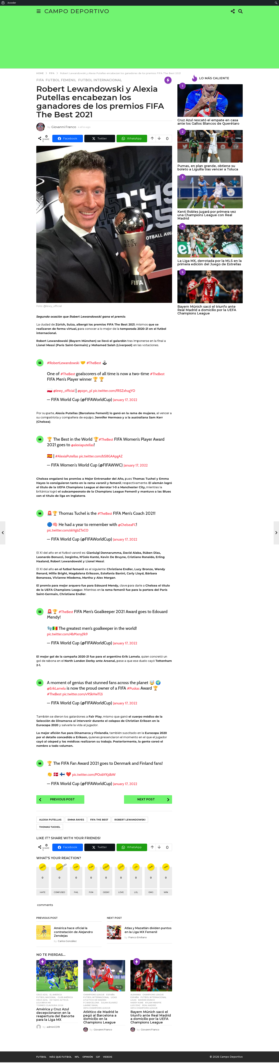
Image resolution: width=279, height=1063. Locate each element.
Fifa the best (99, 820)
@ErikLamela (58, 688)
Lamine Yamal (90, 1006)
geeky (106, 893)
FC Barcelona (91, 1003)
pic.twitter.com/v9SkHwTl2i (90, 693)
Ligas (114, 998)
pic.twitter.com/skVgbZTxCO (72, 530)
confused (59, 893)
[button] (38, 11)
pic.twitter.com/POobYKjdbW (99, 774)
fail (76, 893)
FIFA (40, 80)
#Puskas (139, 688)
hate (42, 893)
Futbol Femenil (61, 80)
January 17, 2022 (128, 399)
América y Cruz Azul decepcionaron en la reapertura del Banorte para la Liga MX (55, 1015)
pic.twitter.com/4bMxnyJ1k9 (72, 633)
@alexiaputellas (85, 444)
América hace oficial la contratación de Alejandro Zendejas (75, 932)
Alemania (135, 995)
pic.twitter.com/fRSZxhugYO (127, 390)
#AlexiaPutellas (69, 455)
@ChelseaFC (129, 524)
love (121, 893)
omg (150, 893)
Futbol (41, 1057)
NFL (77, 1057)
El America (56, 995)
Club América (65, 998)
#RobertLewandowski (67, 362)
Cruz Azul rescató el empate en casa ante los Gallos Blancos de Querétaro (208, 122)
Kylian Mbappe (153, 1003)
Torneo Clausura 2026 (49, 1006)
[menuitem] (3, 3)
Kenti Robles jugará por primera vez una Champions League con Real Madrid (206, 215)
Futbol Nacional (46, 998)
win (166, 893)
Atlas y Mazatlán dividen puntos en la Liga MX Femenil (148, 932)
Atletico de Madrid (94, 1001)
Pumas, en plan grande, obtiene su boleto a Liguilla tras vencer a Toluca (207, 167)
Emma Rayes (76, 820)
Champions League (93, 995)
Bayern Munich (146, 1001)
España (110, 995)
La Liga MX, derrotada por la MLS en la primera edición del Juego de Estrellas (209, 262)
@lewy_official (66, 390)
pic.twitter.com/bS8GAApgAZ (111, 455)
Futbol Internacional (100, 80)
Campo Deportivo (76, 11)
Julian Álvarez (109, 1003)
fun (91, 893)
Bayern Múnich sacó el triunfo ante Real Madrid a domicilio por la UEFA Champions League (150, 1018)
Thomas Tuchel (49, 827)
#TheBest (103, 362)
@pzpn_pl (91, 390)
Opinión (87, 1057)
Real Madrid (149, 1006)
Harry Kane (136, 1003)
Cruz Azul (42, 995)
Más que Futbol (60, 1057)
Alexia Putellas (50, 820)
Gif (98, 1057)
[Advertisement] (139, 43)
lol (136, 893)
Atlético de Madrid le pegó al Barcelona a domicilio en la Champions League (100, 1018)
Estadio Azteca (59, 1001)
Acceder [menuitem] (11, 2)
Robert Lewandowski (129, 820)
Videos (107, 1057)
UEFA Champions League (96, 1009)
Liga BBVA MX (43, 1003)
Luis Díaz (135, 1006)
